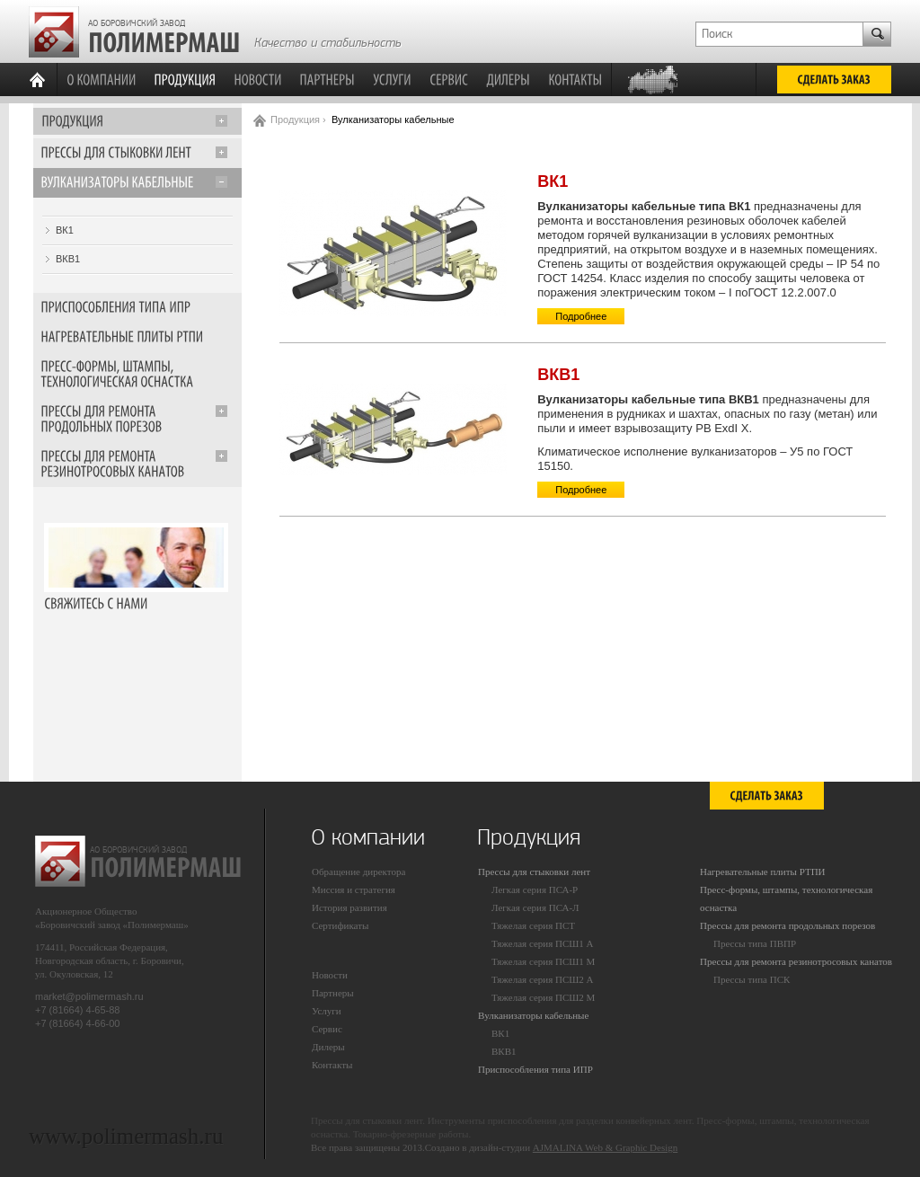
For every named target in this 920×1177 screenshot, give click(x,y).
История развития (349, 907)
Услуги (326, 1010)
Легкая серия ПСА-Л (535, 907)
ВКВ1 (68, 258)
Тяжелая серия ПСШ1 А (542, 943)
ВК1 (65, 230)
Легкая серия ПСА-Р (534, 889)
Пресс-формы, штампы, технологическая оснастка (786, 898)
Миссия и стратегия (353, 889)
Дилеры (328, 1046)
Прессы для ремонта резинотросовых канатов (796, 961)
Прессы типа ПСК (751, 979)
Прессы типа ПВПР (754, 943)
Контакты (332, 1064)
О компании (368, 837)
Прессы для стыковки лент (534, 871)
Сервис (327, 1028)
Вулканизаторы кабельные (533, 1015)
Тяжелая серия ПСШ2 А (542, 979)
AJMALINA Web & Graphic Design (605, 1147)
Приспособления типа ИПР (535, 1069)
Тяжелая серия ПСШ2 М (543, 997)
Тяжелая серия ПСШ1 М (543, 961)
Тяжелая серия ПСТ (533, 925)
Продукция (295, 119)
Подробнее (580, 316)
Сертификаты (340, 925)
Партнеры (333, 992)
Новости (330, 974)
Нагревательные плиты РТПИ (763, 871)
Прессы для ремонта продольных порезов (787, 925)
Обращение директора (358, 871)
